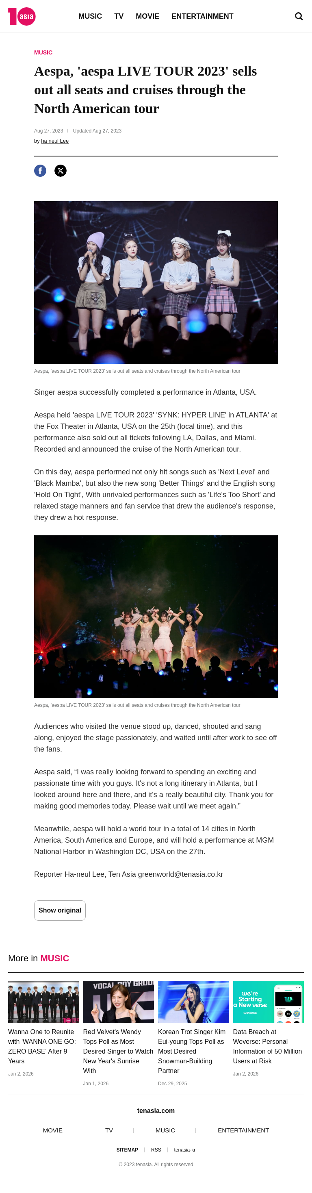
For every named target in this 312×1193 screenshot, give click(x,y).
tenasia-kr (185, 1150)
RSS (156, 1150)
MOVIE (147, 16)
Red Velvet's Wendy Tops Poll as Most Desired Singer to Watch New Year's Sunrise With (118, 1051)
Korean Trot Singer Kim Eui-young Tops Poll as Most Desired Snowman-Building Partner (191, 1051)
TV (119, 16)
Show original (60, 910)
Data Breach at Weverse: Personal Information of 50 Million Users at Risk (267, 1046)
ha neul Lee (55, 141)
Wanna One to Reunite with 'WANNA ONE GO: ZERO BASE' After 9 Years (42, 1046)
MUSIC (90, 16)
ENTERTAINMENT (202, 16)
